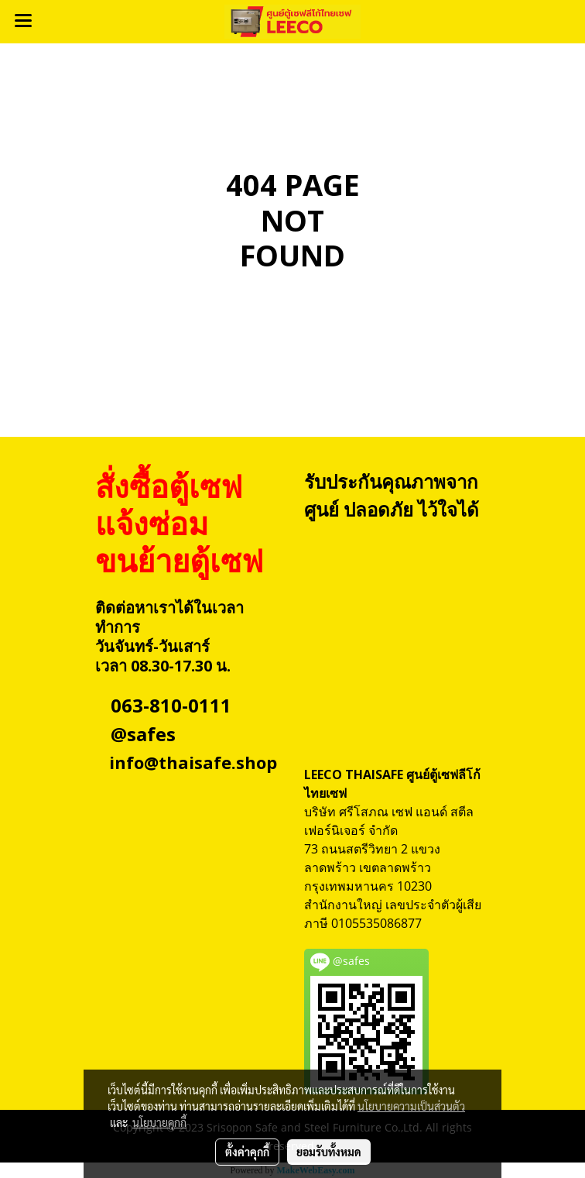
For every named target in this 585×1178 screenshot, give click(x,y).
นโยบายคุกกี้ (159, 1122)
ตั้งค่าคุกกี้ (247, 1152)
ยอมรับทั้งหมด (328, 1152)
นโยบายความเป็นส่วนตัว (411, 1106)
